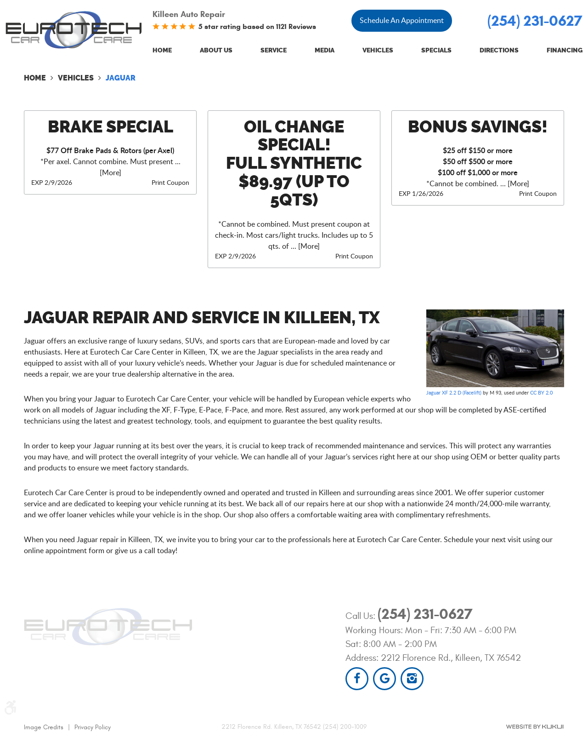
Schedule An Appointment (402, 20)
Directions (499, 50)
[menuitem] (162, 50)
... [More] (304, 246)
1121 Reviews (296, 26)
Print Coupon (170, 182)
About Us (216, 50)
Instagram (412, 678)
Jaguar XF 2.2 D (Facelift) (453, 392)
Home (162, 50)
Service (273, 50)
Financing (564, 50)
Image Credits (43, 727)
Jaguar (121, 78)
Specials (436, 50)
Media (324, 50)
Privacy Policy (92, 727)
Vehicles (377, 50)
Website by (534, 726)
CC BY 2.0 (541, 392)
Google (384, 678)
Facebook (356, 678)
